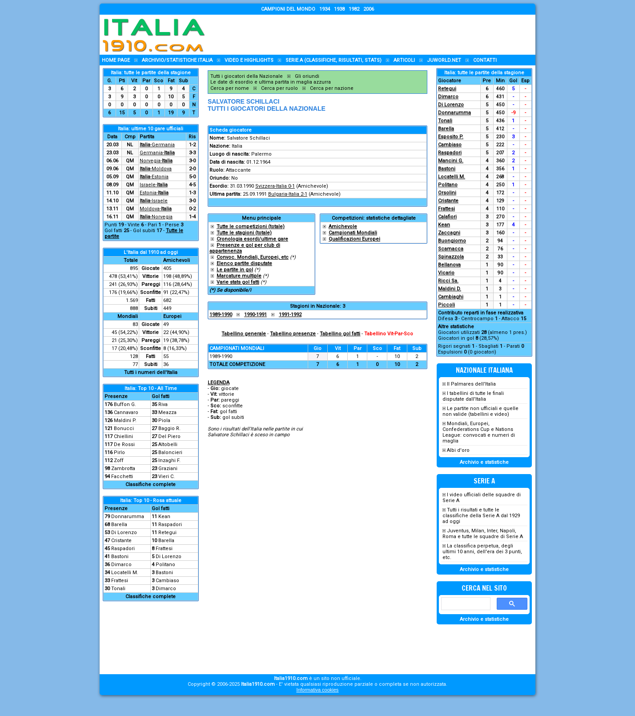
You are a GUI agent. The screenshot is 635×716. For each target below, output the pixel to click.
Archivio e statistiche (484, 462)
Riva (163, 404)
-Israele (154, 201)
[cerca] (465, 604)
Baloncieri (170, 452)
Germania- (157, 153)
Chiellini (123, 436)
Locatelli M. (124, 572)
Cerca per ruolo (279, 88)
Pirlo (119, 452)
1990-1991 (255, 315)
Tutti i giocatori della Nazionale (246, 76)
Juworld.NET (444, 60)
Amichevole (343, 226)
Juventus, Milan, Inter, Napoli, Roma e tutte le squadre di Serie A (482, 533)
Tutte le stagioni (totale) (244, 233)
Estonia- (154, 193)
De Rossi (124, 444)
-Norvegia (156, 217)
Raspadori (170, 524)
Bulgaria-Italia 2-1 (287, 194)
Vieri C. (166, 476)
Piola (164, 420)
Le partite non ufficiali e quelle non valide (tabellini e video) (480, 411)
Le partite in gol (235, 270)
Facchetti (122, 476)
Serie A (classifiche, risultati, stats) (333, 60)
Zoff (119, 460)
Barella (119, 524)
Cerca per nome (229, 88)
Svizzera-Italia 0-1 (275, 186)
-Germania (157, 145)
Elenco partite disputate (244, 263)
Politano (165, 564)
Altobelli (167, 444)
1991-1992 (290, 315)
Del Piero (169, 436)
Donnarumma (127, 516)
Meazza (167, 412)
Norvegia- (156, 161)
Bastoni (120, 556)
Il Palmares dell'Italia (471, 384)
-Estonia (154, 177)
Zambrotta (123, 468)
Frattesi (164, 548)
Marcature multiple (239, 276)
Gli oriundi (307, 76)
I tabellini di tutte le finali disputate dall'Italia (473, 396)
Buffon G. (125, 404)
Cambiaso (167, 580)
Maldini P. (125, 420)
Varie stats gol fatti (238, 282)
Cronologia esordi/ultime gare (252, 239)
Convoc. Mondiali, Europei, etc (253, 257)
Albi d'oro (458, 450)
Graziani (167, 468)
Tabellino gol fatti (340, 334)
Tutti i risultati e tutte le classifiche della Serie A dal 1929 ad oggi (481, 515)
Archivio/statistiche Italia (177, 60)
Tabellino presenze (293, 334)
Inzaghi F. (169, 460)
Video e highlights (249, 60)
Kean (164, 516)
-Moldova (156, 169)
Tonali (118, 588)
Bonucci (124, 428)
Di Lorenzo (124, 532)
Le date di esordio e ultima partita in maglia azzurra (270, 82)
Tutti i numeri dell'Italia (150, 372)
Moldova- (156, 209)
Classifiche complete (150, 484)
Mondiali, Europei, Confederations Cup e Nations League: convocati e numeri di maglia (478, 432)
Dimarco (121, 564)
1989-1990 (220, 315)
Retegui (167, 532)
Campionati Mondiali (353, 233)
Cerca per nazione (332, 88)
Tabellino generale (243, 334)
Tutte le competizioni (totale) (251, 226)
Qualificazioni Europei (354, 239)
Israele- (154, 185)
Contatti (485, 60)
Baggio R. (169, 428)
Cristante (121, 540)
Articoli (404, 60)
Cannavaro (126, 412)
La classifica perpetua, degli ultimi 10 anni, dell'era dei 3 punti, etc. (482, 551)
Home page (116, 60)
